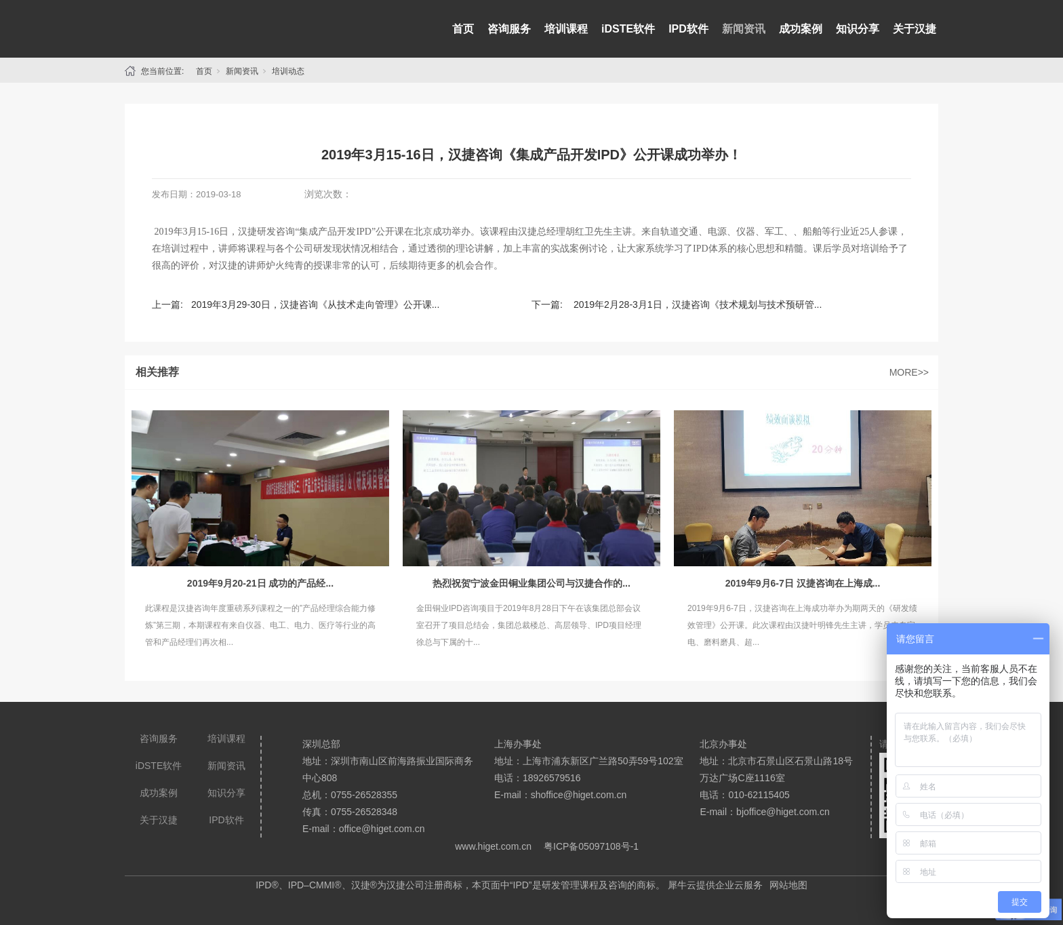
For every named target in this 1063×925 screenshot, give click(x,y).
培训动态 (288, 71)
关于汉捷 (914, 29)
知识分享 (857, 29)
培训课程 (566, 29)
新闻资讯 (743, 29)
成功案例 (800, 29)
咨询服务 (509, 29)
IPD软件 (688, 29)
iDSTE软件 (628, 29)
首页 (463, 29)
